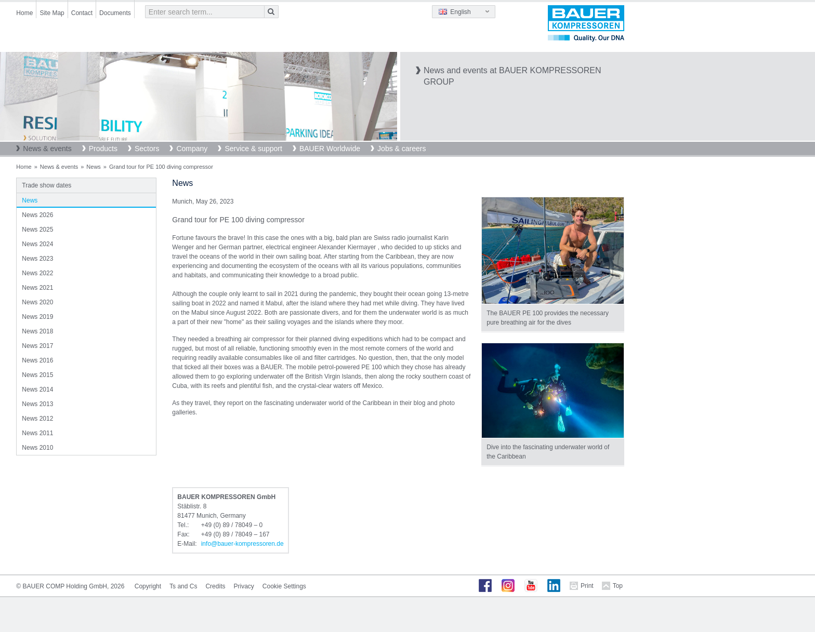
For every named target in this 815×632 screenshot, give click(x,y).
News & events (47, 148)
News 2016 (37, 360)
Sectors (147, 148)
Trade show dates (46, 185)
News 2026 (37, 215)
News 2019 (37, 316)
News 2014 (37, 389)
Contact (82, 13)
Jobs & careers (401, 148)
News (93, 167)
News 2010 (37, 447)
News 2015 (37, 375)
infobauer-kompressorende (242, 543)
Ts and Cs (183, 586)
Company (191, 148)
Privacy (243, 586)
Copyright (148, 586)
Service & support (253, 148)
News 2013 (37, 404)
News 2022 (37, 273)
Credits (215, 586)
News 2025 (37, 229)
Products (103, 148)
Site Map (52, 13)
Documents (115, 13)
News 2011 (37, 433)
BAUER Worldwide (329, 148)
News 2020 (37, 302)
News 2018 (37, 331)
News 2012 (37, 418)
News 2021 (37, 287)
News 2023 (37, 258)
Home (24, 13)
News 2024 (37, 244)
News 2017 (37, 345)
